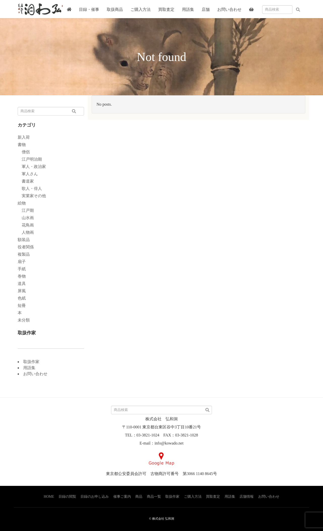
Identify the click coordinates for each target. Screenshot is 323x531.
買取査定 (213, 496)
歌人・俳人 (30, 188)
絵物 (22, 203)
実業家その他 (32, 196)
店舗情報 (246, 496)
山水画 (26, 218)
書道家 (26, 181)
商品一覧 (154, 496)
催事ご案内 (122, 496)
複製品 (24, 254)
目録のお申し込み (94, 496)
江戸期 (26, 210)
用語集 (29, 368)
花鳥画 (26, 225)
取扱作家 (31, 362)
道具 (22, 283)
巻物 (22, 276)
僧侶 (24, 152)
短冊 (22, 305)
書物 (22, 144)
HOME (49, 496)
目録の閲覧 (67, 496)
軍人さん (28, 174)
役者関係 (26, 247)
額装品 (24, 240)
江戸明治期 (30, 159)
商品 (138, 496)
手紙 (22, 269)
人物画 (26, 232)
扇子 (22, 261)
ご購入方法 (193, 496)
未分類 (24, 320)
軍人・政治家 (32, 166)
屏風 (22, 291)
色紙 (22, 298)
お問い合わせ (35, 374)
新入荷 (24, 137)
